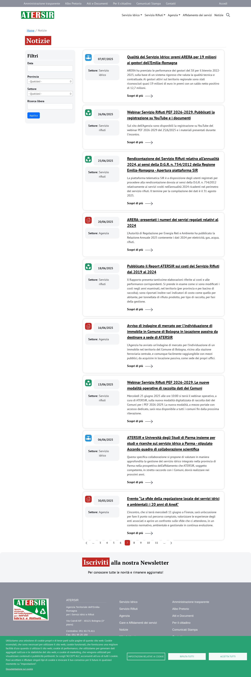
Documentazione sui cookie (19, 668)
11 (156, 542)
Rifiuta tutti (187, 656)
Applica (33, 115)
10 (148, 542)
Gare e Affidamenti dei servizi (138, 622)
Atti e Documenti (97, 3)
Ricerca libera (35, 101)
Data (30, 63)
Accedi (223, 3)
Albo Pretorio (73, 3)
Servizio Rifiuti (154, 15)
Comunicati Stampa (148, 3)
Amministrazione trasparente (42, 3)
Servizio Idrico (131, 15)
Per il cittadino (122, 3)
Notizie (218, 15)
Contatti (171, 3)
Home (30, 30)
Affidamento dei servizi (197, 15)
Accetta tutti (228, 656)
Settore (31, 89)
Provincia (33, 76)
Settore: (93, 70)
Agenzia (173, 15)
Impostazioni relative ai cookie (146, 656)
